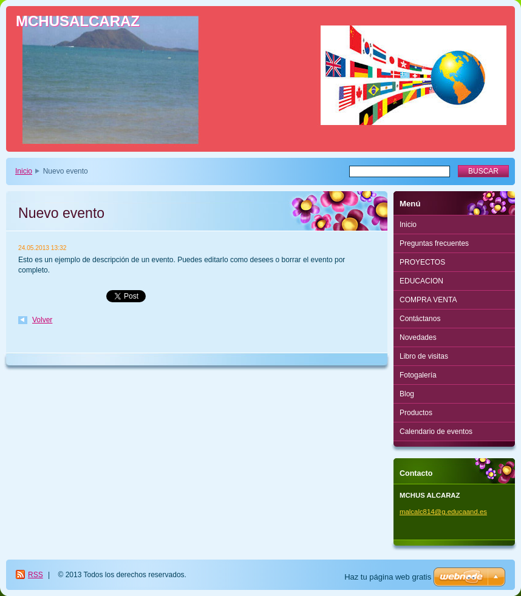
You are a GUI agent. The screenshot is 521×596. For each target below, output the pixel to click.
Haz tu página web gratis (387, 576)
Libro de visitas (424, 356)
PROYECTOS (422, 262)
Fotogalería (418, 375)
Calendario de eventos (436, 431)
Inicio (23, 171)
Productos (416, 412)
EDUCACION (421, 281)
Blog (407, 394)
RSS (35, 575)
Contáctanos (420, 318)
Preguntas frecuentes (434, 243)
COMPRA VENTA (428, 300)
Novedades (418, 337)
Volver (42, 320)
